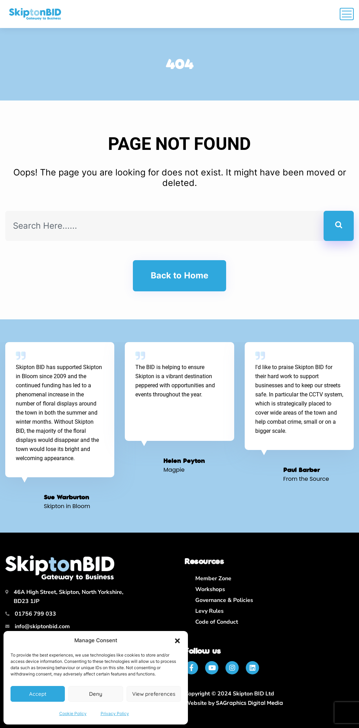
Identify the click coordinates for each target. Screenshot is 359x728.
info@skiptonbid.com (42, 626)
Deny (95, 694)
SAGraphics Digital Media (249, 702)
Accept (37, 694)
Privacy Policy (115, 713)
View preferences (153, 694)
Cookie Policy (73, 713)
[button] (177, 640)
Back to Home (179, 275)
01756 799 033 (35, 614)
